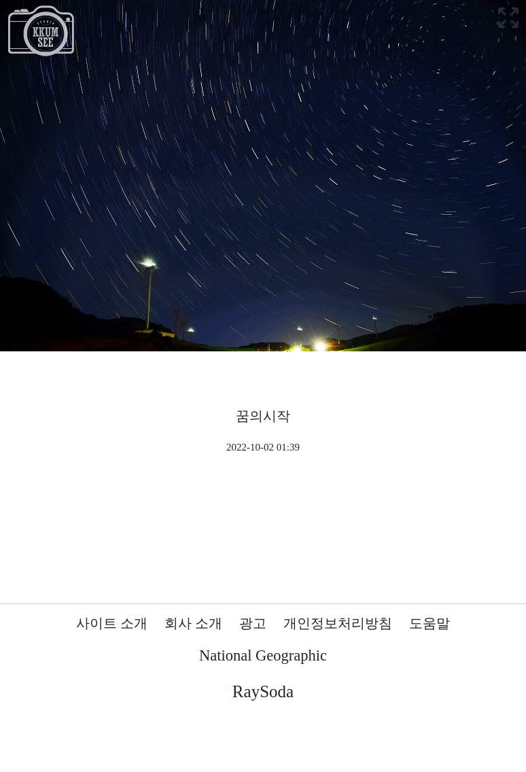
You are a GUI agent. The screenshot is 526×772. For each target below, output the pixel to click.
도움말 (429, 623)
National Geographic (263, 655)
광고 (252, 623)
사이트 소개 (111, 623)
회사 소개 (193, 623)
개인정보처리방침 (337, 623)
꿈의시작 (263, 415)
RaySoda (263, 691)
